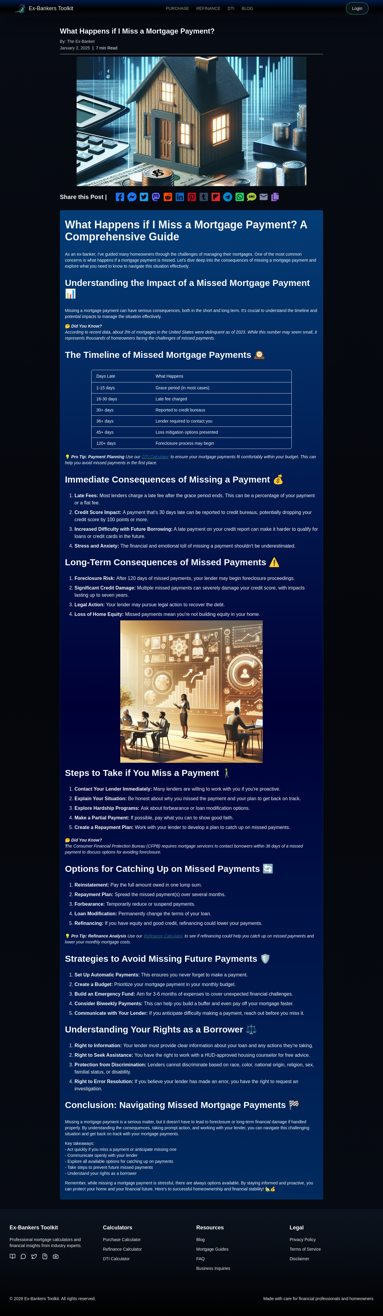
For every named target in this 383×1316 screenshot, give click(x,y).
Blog (247, 8)
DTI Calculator (155, 456)
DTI (231, 8)
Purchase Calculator (122, 1239)
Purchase (177, 8)
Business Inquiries (213, 1268)
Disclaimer (299, 1258)
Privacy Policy (303, 1239)
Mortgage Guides (212, 1249)
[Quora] (45, 1256)
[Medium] (13, 1256)
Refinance (208, 8)
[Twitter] (34, 1256)
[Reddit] (23, 1256)
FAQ (200, 1258)
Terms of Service (305, 1249)
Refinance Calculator (163, 936)
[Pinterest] (56, 1256)
